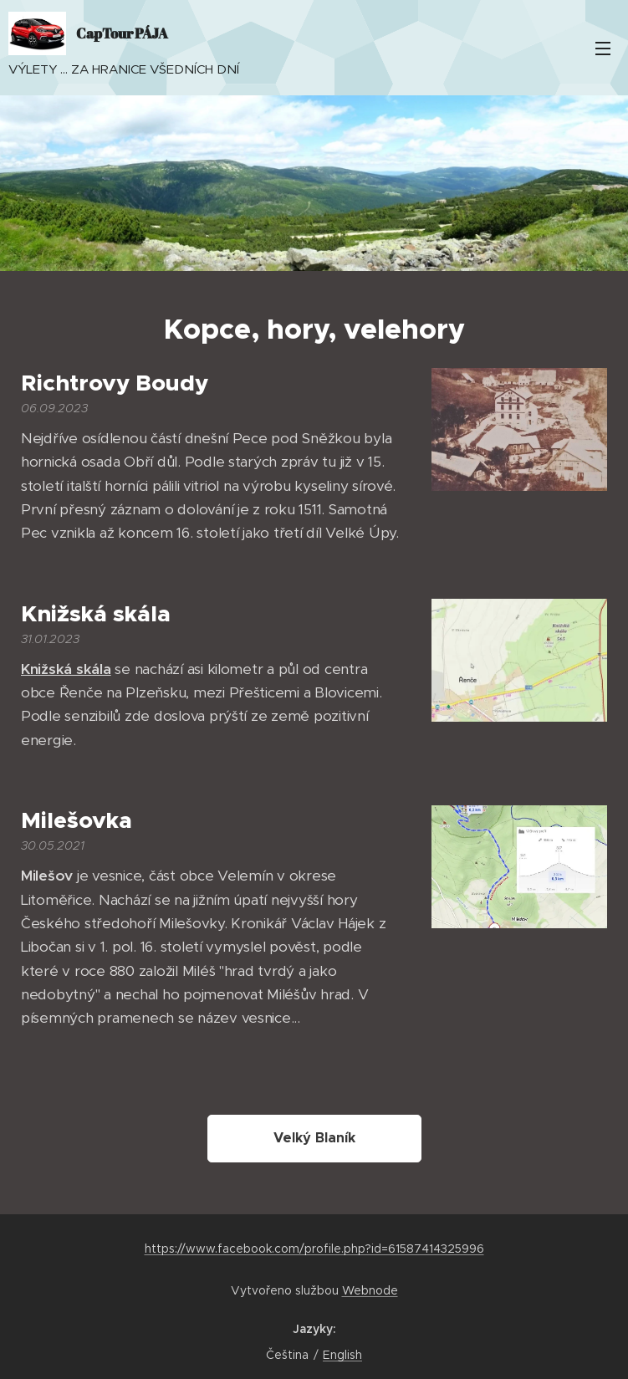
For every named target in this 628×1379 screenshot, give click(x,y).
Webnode (370, 1290)
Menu (602, 48)
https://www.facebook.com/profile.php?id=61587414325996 (314, 1248)
